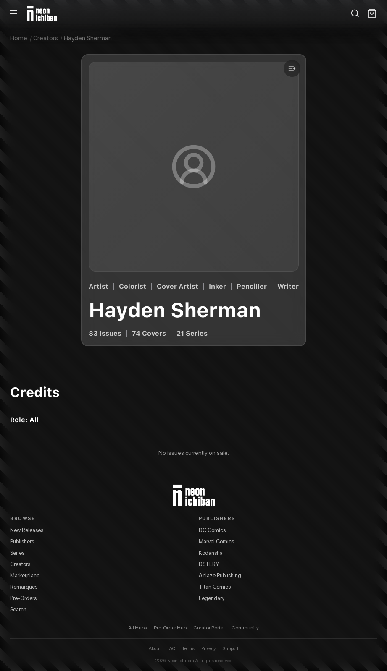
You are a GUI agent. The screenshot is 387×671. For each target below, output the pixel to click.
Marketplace (24, 575)
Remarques (23, 587)
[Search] (355, 13)
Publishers (22, 541)
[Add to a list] (292, 68)
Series (17, 553)
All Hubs (137, 628)
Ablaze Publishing (220, 575)
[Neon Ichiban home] (42, 13)
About (155, 648)
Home (18, 38)
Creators (45, 38)
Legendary (211, 598)
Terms (188, 648)
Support (230, 648)
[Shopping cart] (371, 13)
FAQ (171, 648)
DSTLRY (209, 564)
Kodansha (211, 553)
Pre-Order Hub (170, 628)
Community (245, 628)
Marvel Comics (216, 541)
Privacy (208, 648)
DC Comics (212, 530)
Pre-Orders (23, 598)
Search (18, 609)
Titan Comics (215, 587)
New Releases (26, 530)
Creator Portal (209, 628)
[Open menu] (13, 13)
